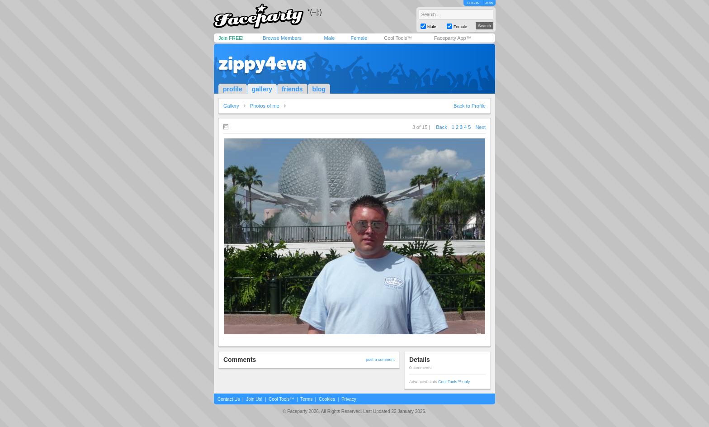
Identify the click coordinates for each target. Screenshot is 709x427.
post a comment (380, 359)
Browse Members (282, 38)
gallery (262, 89)
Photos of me (264, 106)
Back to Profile (470, 106)
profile (232, 89)
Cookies (327, 399)
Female (358, 38)
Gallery (231, 106)
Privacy (348, 399)
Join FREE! (231, 38)
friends (292, 89)
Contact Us (228, 399)
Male (329, 38)
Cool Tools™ (398, 38)
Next (480, 127)
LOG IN (473, 3)
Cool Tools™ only (454, 382)
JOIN (489, 3)
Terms (306, 399)
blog (319, 89)
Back (441, 127)
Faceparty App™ (452, 38)
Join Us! (254, 399)
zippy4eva (262, 63)
